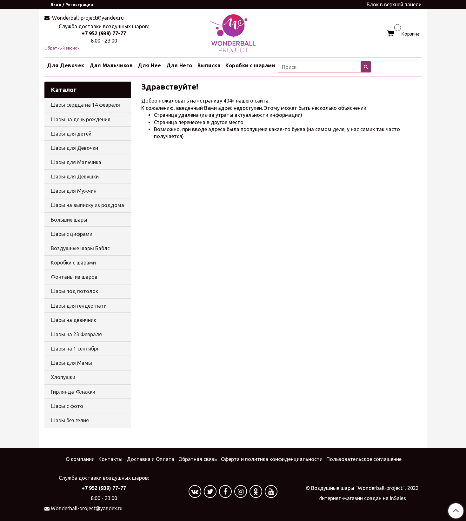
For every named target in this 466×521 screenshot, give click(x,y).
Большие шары (69, 220)
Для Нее (149, 65)
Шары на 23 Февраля (76, 334)
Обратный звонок (62, 48)
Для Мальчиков (111, 65)
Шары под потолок (74, 291)
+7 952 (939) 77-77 (104, 33)
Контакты (110, 459)
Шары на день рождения (80, 119)
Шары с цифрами (71, 234)
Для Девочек (65, 65)
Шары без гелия (70, 420)
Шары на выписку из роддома (87, 205)
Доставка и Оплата (150, 459)
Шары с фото (67, 406)
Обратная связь (197, 459)
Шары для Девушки (75, 176)
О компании (80, 459)
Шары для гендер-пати (79, 306)
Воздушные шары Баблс (80, 248)
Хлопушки (63, 377)
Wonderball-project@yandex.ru (87, 18)
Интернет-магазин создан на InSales (362, 498)
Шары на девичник (73, 320)
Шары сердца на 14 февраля (85, 105)
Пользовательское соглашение (364, 459)
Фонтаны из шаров (74, 277)
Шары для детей (71, 134)
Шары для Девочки (74, 148)
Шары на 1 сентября (75, 348)
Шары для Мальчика (76, 162)
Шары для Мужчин (74, 191)
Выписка (209, 65)
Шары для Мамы (71, 363)
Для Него (179, 65)
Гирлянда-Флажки (73, 392)
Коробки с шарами (250, 65)
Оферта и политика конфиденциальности (272, 459)
